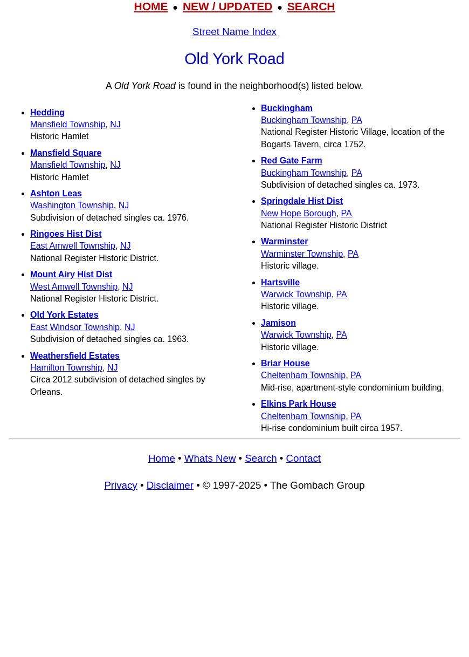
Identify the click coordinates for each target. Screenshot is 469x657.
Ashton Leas (56, 193)
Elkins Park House (298, 403)
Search (261, 458)
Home (161, 458)
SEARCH (311, 6)
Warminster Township (302, 253)
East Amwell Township (72, 245)
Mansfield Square (65, 153)
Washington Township (72, 205)
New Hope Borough (298, 213)
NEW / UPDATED (227, 6)
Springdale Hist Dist (302, 201)
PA (356, 120)
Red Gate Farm (291, 160)
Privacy (120, 485)
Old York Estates (64, 314)
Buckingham (287, 108)
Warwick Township (296, 294)
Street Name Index (234, 31)
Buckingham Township (304, 120)
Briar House (285, 363)
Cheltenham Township (303, 375)
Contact (303, 458)
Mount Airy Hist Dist (71, 274)
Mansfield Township (67, 124)
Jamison (278, 322)
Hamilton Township (66, 367)
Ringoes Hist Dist (65, 233)
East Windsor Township (75, 327)
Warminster (284, 241)
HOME (151, 6)
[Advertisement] (234, 579)
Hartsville (280, 282)
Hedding (47, 112)
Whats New (210, 458)
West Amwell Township (74, 286)
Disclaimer (170, 485)
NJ (115, 124)
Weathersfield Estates (75, 355)
